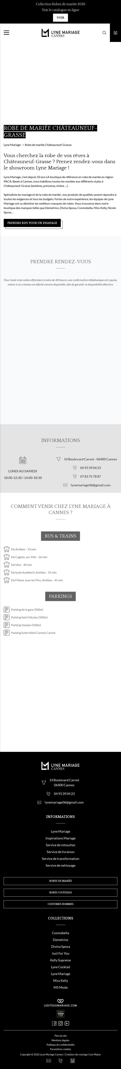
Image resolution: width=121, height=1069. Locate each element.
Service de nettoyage (60, 865)
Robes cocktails (60, 892)
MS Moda (61, 987)
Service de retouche (60, 845)
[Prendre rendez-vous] (115, 33)
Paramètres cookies (60, 1049)
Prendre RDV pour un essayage (32, 223)
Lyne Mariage (60, 831)
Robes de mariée (60, 881)
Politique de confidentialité (60, 1044)
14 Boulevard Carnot (79, 464)
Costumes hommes (61, 904)
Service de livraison (60, 852)
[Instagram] (60, 1023)
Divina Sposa (60, 946)
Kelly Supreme (60, 960)
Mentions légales (60, 1040)
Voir (60, 17)
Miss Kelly (60, 980)
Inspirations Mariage (60, 838)
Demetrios (60, 940)
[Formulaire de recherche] (104, 33)
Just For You (60, 953)
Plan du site (60, 1035)
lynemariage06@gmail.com (90, 490)
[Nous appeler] (60, 1060)
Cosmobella (60, 933)
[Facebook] (54, 1023)
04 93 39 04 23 (90, 473)
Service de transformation (60, 859)
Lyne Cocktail (60, 967)
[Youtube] (67, 1023)
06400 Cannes (106, 464)
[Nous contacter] (48, 1060)
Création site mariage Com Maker (83, 1054)
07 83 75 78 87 (90, 482)
